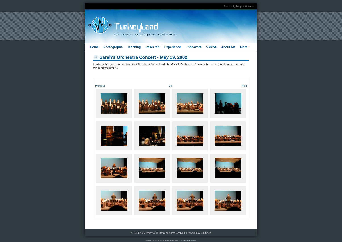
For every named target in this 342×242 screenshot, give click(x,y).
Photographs (113, 47)
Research (153, 47)
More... (245, 47)
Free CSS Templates (188, 240)
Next (244, 85)
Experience (172, 47)
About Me (228, 47)
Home (94, 47)
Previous (100, 85)
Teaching (134, 47)
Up (170, 85)
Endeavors (194, 47)
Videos (211, 47)
